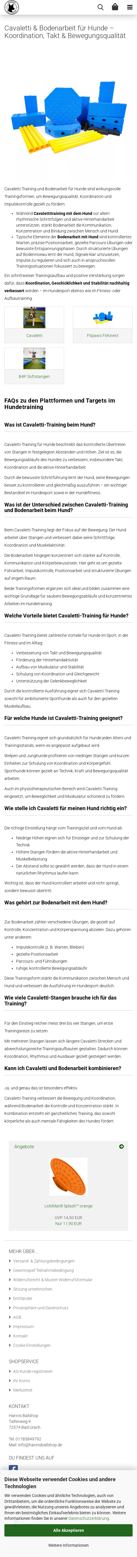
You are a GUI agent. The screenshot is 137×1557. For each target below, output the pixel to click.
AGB (17, 1317)
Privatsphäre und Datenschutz (40, 1308)
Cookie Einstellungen (32, 1345)
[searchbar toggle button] (100, 7)
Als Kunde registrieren (33, 1371)
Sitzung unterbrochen (32, 1289)
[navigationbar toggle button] (129, 7)
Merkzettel (22, 1390)
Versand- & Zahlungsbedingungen (44, 1261)
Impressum (23, 1326)
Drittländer (22, 1298)
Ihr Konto (21, 1380)
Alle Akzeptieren (68, 1530)
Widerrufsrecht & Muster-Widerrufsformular (53, 1279)
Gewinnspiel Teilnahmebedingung (43, 1270)
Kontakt (20, 1336)
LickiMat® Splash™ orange (68, 1206)
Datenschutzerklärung (88, 1518)
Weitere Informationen (68, 1545)
